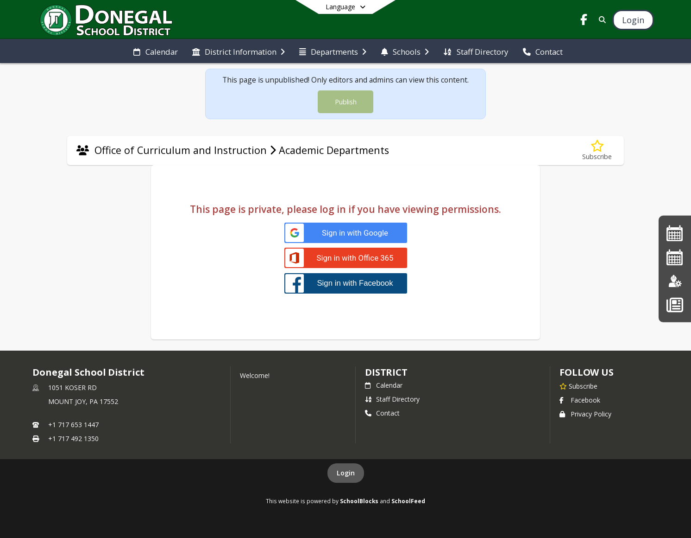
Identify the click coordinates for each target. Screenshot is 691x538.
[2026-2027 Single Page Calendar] (674, 257)
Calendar (383, 385)
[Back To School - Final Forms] (674, 304)
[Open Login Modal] (633, 20)
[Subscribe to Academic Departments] (597, 150)
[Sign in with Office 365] (345, 258)
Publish (346, 101)
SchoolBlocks (359, 501)
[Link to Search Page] (600, 19)
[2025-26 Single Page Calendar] (674, 233)
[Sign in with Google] (345, 233)
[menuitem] (155, 51)
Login (346, 472)
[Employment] (674, 280)
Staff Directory (392, 399)
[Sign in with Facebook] (345, 283)
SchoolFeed (408, 501)
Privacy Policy (585, 414)
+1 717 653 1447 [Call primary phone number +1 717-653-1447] (73, 424)
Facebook (579, 400)
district (386, 372)
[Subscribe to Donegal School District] (578, 386)
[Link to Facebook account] (583, 21)
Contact (382, 413)
